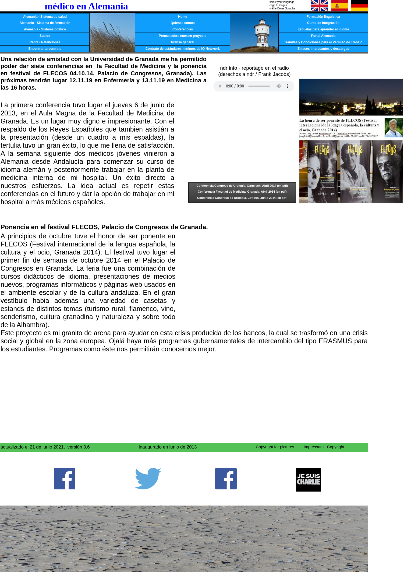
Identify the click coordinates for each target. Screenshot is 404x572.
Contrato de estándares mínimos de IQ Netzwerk (183, 49)
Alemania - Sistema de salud (45, 17)
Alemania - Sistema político (45, 29)
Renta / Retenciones (45, 42)
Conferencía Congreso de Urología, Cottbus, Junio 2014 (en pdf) (242, 197)
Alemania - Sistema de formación (45, 23)
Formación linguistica (323, 17)
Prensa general (182, 42)
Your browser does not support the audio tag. (253, 86)
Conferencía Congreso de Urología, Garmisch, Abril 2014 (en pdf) (242, 185)
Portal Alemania (323, 36)
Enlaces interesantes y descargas (323, 49)
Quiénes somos (182, 23)
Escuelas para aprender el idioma (323, 29)
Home (182, 17)
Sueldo (45, 36)
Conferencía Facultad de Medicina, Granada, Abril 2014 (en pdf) (242, 191)
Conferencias (182, 29)
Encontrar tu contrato (45, 49)
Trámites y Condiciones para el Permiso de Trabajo (323, 42)
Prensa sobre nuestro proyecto (182, 36)
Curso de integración (323, 23)
